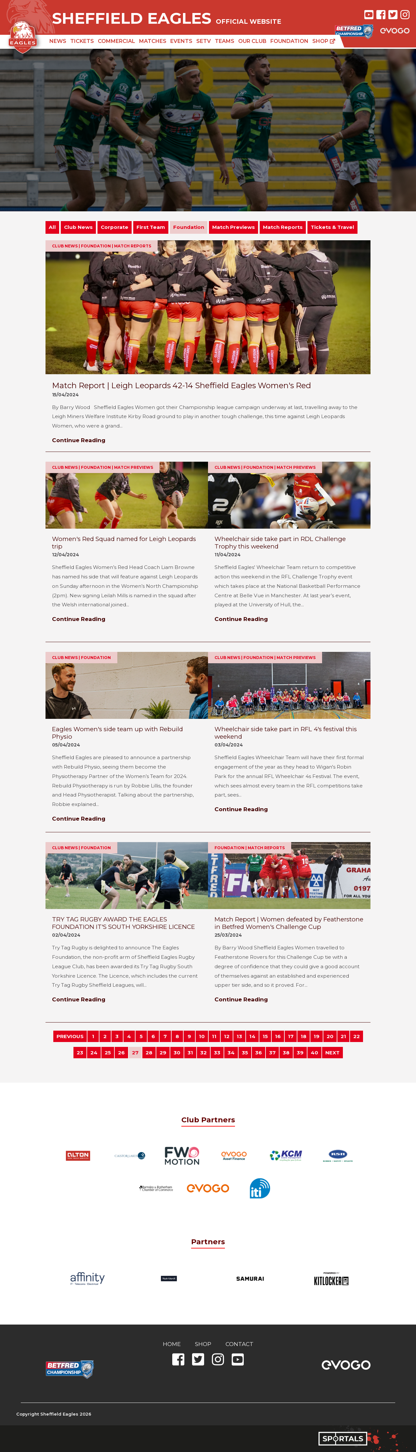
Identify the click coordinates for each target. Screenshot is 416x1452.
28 (149, 1052)
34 (231, 1052)
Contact (240, 1344)
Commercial (116, 41)
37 (272, 1052)
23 (80, 1052)
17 (290, 1036)
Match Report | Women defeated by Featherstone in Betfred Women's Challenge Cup (288, 923)
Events (181, 41)
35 (245, 1052)
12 (226, 1036)
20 (330, 1036)
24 (94, 1052)
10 (202, 1036)
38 (286, 1052)
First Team (150, 227)
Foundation (289, 41)
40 (314, 1052)
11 (214, 1036)
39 (300, 1052)
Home (172, 1344)
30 (177, 1052)
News (57, 41)
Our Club (252, 41)
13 (239, 1036)
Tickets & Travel (332, 227)
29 (163, 1052)
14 (252, 1036)
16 (278, 1036)
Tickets (82, 41)
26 (121, 1052)
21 (343, 1036)
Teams (224, 41)
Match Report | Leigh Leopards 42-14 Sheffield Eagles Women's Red (181, 385)
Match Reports (283, 227)
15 (265, 1036)
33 (217, 1052)
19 (316, 1036)
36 (258, 1052)
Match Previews (233, 227)
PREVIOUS (70, 1036)
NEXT (332, 1052)
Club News (78, 227)
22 (356, 1036)
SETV (203, 41)
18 (303, 1036)
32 (203, 1052)
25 (108, 1052)
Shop (323, 41)
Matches (152, 41)
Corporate (114, 227)
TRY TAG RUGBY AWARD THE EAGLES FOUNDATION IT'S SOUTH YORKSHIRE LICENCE (123, 923)
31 (190, 1052)
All (52, 227)
